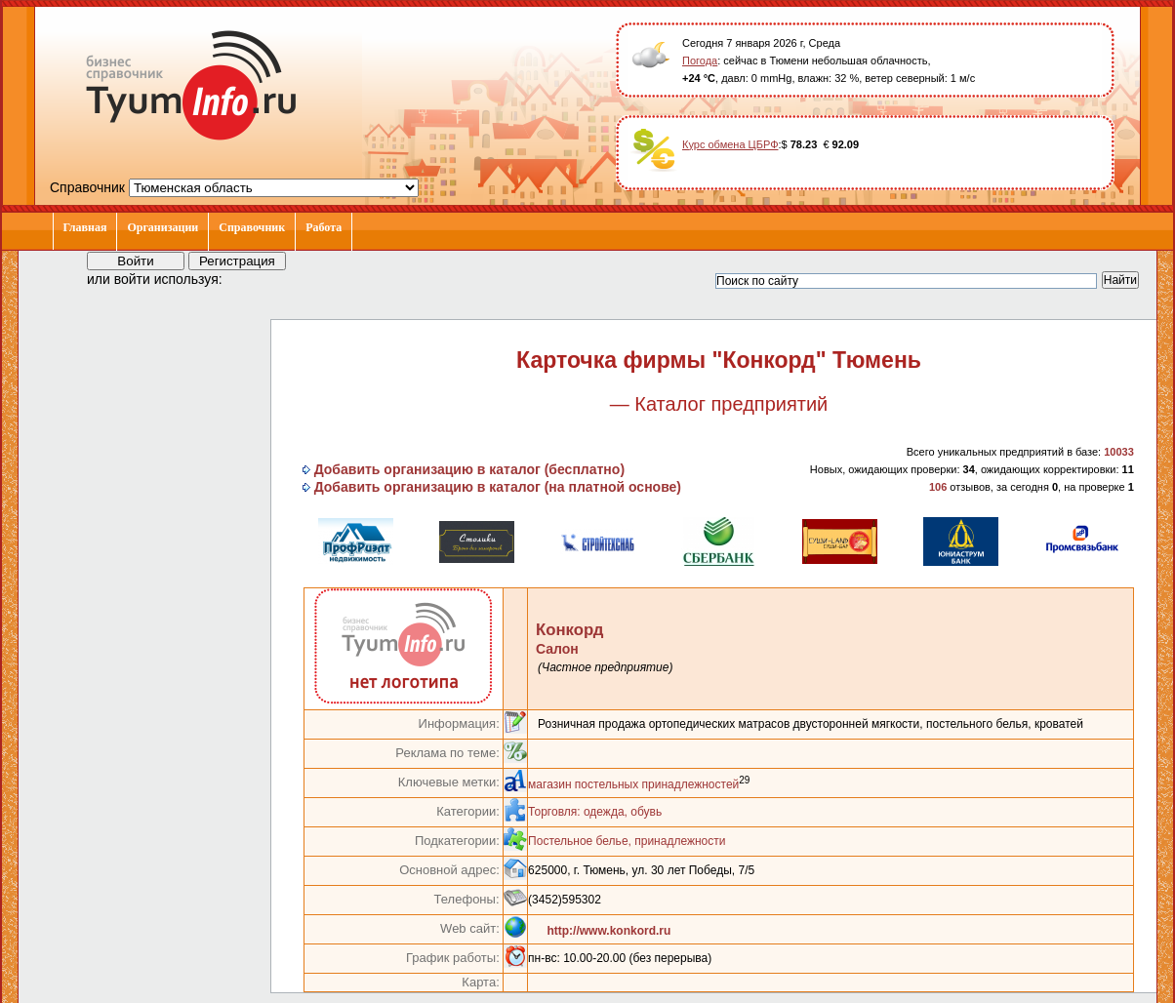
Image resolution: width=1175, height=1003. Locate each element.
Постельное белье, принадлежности (626, 841)
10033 (1119, 452)
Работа (323, 227)
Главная (85, 227)
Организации (162, 227)
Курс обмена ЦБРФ (730, 144)
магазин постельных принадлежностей (633, 784)
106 (938, 487)
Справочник (252, 227)
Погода (699, 60)
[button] (255, 278)
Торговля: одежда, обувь (595, 812)
